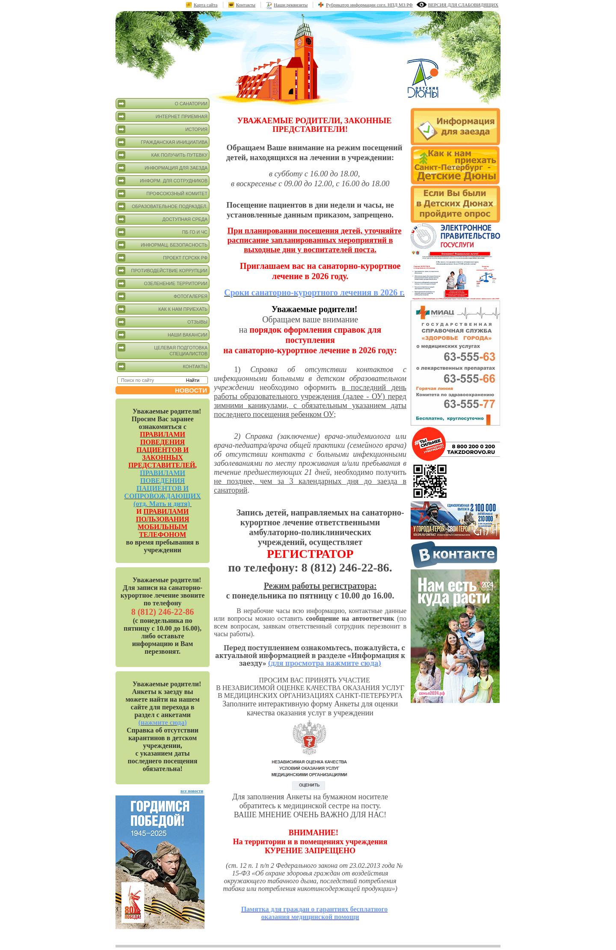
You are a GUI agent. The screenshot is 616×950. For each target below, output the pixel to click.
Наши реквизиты (291, 4)
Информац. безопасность (162, 245)
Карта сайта (206, 4)
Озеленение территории (162, 283)
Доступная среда (162, 219)
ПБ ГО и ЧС (162, 232)
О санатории (162, 103)
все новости (192, 791)
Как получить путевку (162, 155)
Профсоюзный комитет (162, 193)
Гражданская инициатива (162, 142)
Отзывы (162, 322)
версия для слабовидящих (463, 4)
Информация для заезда (162, 168)
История (162, 129)
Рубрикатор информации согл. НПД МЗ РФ (369, 4)
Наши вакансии (162, 335)
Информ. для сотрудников (162, 181)
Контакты (245, 4)
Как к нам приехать (162, 309)
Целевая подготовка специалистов (162, 350)
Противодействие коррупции (162, 270)
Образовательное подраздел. (162, 206)
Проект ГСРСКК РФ (162, 258)
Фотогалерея (162, 296)
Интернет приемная (162, 116)
